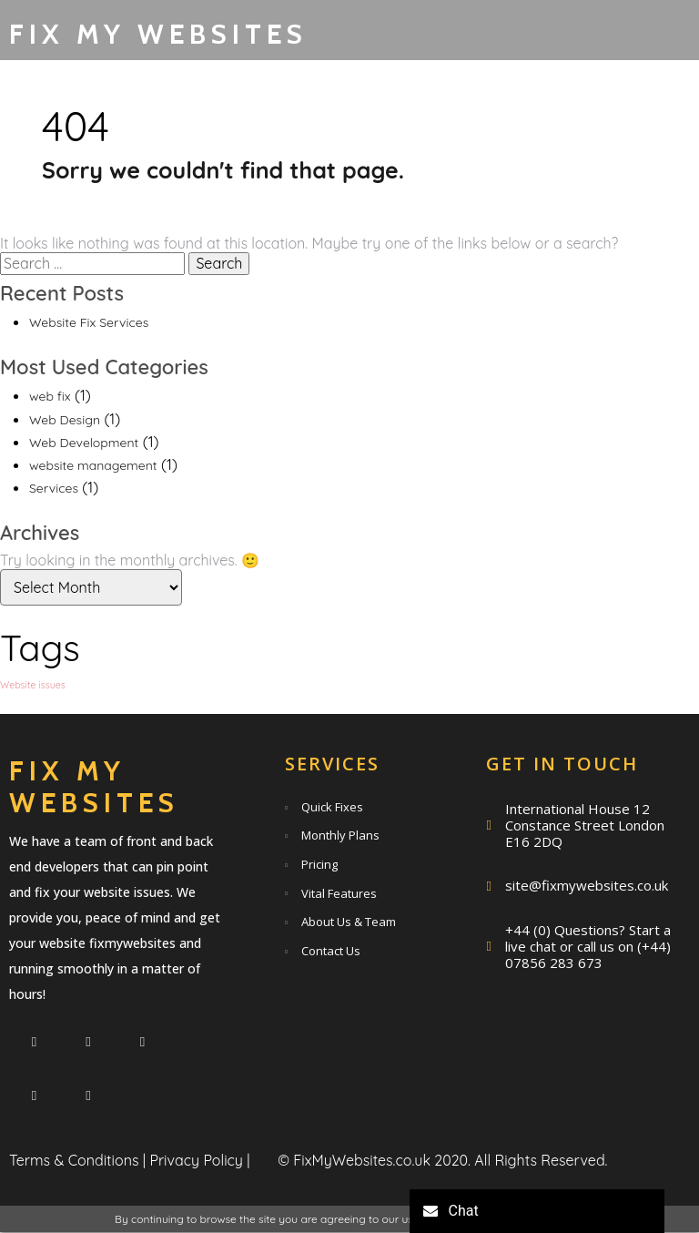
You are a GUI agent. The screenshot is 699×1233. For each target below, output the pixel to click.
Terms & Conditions (73, 1161)
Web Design (64, 420)
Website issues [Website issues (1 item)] (33, 684)
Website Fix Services (88, 322)
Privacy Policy (196, 1161)
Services (53, 489)
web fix (50, 397)
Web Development (83, 442)
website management (93, 465)
